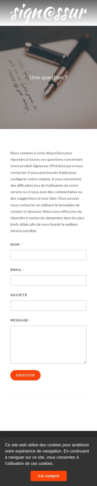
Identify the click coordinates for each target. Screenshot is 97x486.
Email (17, 270)
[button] (55, 464)
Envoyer (25, 375)
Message (20, 320)
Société (18, 295)
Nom (16, 244)
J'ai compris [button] (48, 476)
